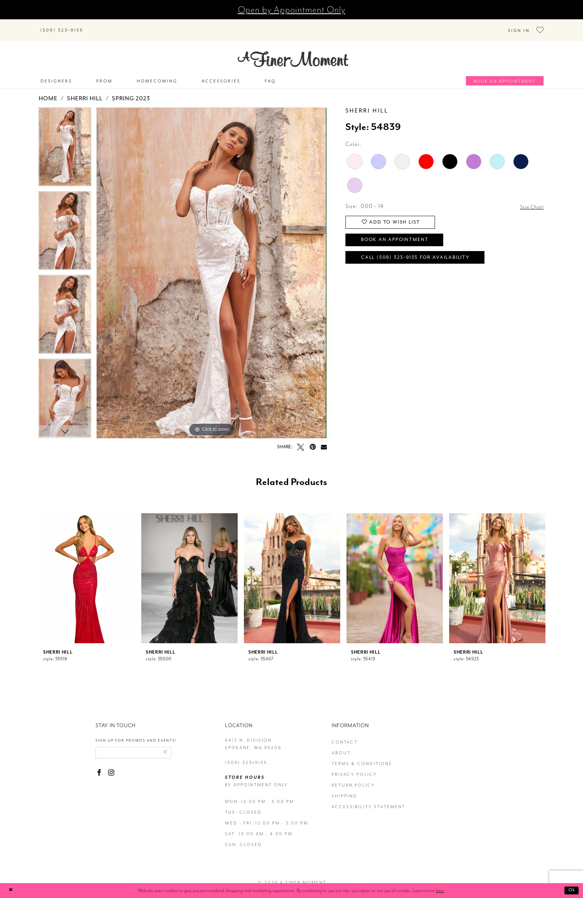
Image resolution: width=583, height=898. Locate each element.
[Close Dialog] (11, 890)
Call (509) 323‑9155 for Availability (421, 254)
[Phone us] (62, 26)
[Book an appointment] (505, 73)
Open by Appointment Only (291, 10)
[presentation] (87, 571)
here (440, 890)
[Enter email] (137, 745)
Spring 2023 (131, 91)
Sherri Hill (85, 91)
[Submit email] (171, 745)
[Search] (135, 24)
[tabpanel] (65, 142)
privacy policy (354, 767)
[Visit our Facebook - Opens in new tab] (99, 766)
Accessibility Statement (368, 799)
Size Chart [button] (530, 199)
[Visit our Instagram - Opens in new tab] (111, 766)
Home (48, 91)
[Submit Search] (98, 24)
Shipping (344, 788)
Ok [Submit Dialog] (571, 890)
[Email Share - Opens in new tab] (324, 439)
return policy (353, 778)
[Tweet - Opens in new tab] (300, 439)
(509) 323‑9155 (246, 755)
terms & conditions (362, 756)
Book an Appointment (400, 235)
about (341, 745)
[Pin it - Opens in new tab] (312, 439)
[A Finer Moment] (293, 52)
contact (345, 735)
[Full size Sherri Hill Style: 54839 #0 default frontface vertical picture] (211, 266)
